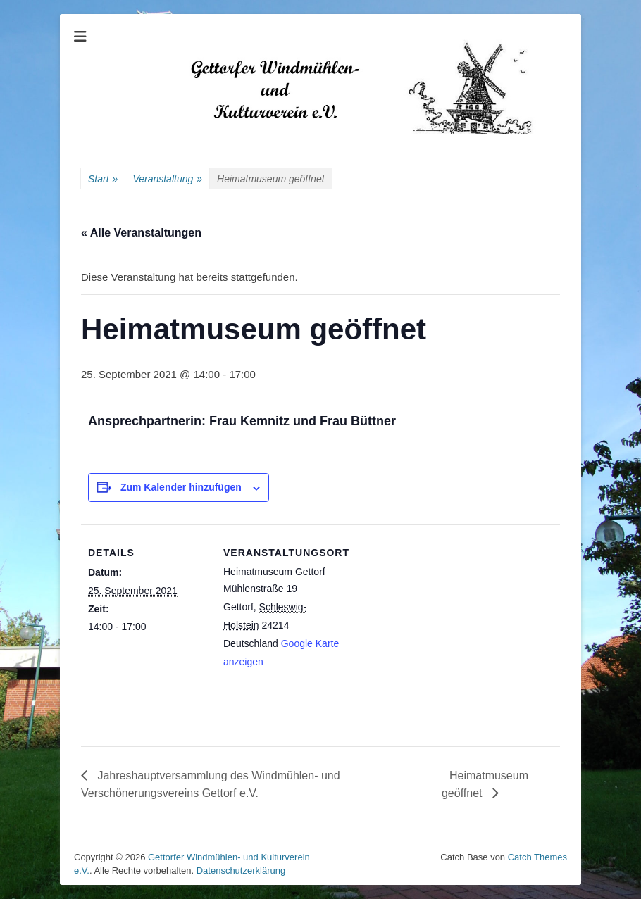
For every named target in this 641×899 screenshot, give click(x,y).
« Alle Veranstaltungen (141, 233)
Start (103, 179)
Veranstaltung (167, 179)
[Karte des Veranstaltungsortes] (433, 622)
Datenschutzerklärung (241, 870)
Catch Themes (537, 857)
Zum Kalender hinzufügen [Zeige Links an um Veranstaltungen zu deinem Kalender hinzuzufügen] (181, 487)
